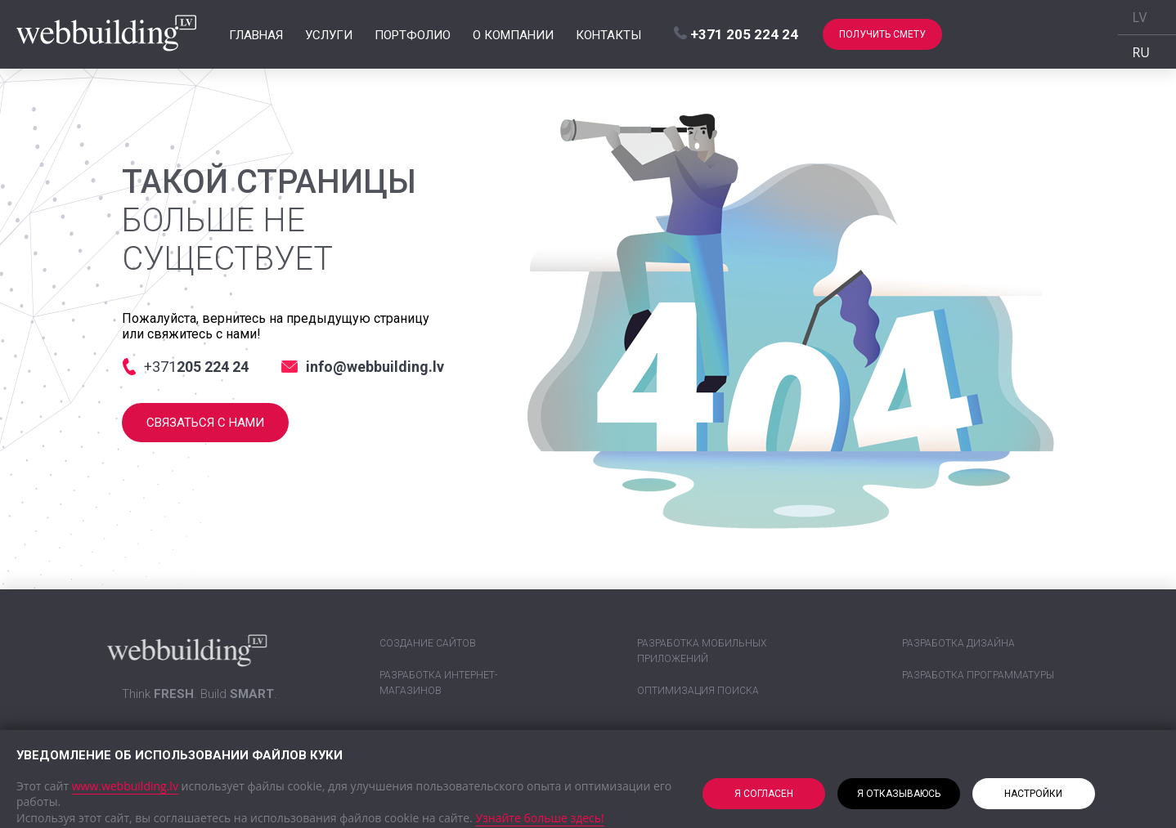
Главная (256, 34)
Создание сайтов (427, 643)
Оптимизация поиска (698, 690)
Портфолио (413, 34)
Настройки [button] (1033, 793)
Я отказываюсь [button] (898, 793)
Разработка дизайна (958, 643)
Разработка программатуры (978, 675)
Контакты (608, 34)
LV (1140, 17)
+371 (736, 34)
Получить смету (882, 34)
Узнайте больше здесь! (539, 818)
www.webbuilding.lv (125, 786)
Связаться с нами (205, 422)
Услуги (328, 34)
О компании (513, 34)
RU (1142, 52)
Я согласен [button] (763, 793)
